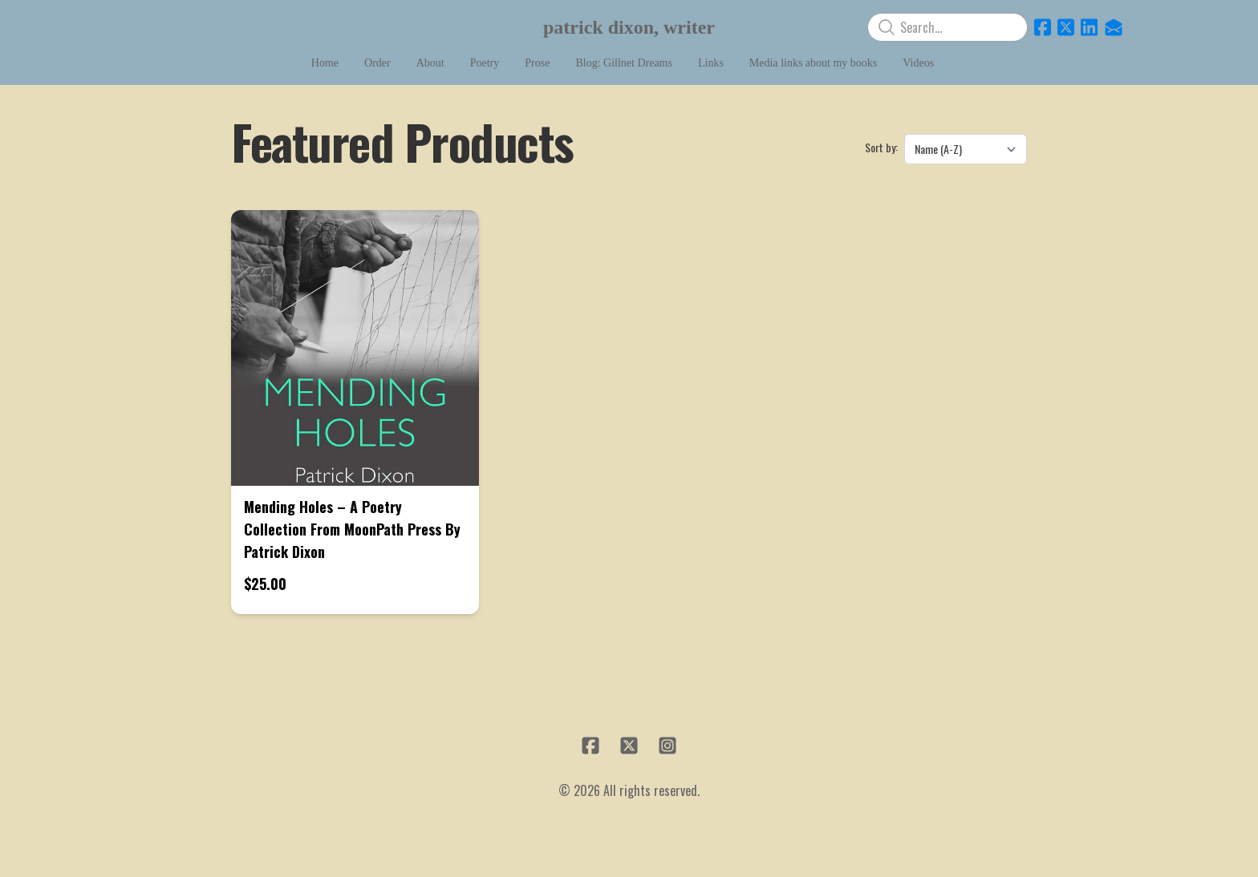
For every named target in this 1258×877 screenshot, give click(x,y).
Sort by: (881, 147)
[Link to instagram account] (667, 745)
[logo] (629, 27)
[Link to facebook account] (1042, 27)
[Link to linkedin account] (1089, 27)
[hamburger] (147, 25)
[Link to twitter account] (1065, 27)
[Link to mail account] (1113, 27)
